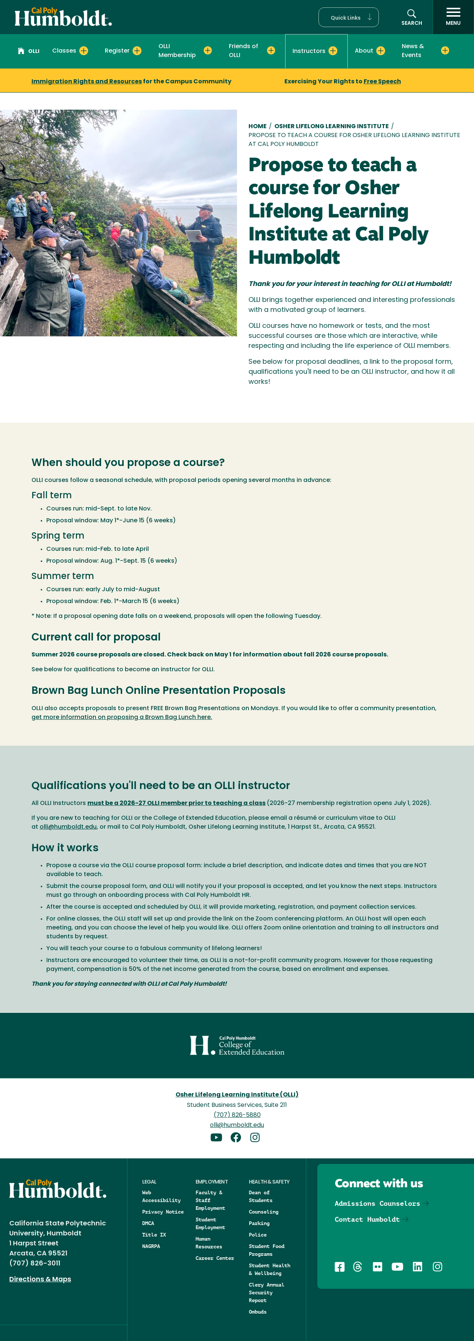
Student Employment (210, 1223)
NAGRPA (151, 1246)
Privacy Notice (163, 1212)
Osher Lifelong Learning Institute (331, 127)
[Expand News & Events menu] (445, 50)
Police (258, 1235)
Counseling (263, 1212)
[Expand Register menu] (137, 50)
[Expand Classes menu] (83, 50)
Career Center (215, 1258)
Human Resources (209, 1243)
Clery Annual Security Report (266, 1292)
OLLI (28, 51)
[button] (348, 17)
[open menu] (453, 17)
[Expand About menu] (380, 50)
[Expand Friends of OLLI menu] (271, 50)
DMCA (148, 1223)
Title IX (154, 1235)
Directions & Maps (40, 1279)
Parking (259, 1223)
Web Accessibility (161, 1196)
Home (257, 127)
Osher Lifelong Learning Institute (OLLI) (237, 1095)
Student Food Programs (266, 1250)
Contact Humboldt (367, 1219)
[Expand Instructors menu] (332, 50)
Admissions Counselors (377, 1203)
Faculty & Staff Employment (210, 1200)
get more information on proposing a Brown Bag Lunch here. (121, 718)
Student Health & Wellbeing (269, 1269)
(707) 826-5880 (237, 1115)
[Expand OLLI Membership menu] (208, 50)
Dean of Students (261, 1196)
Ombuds (258, 1312)
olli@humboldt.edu (68, 827)
